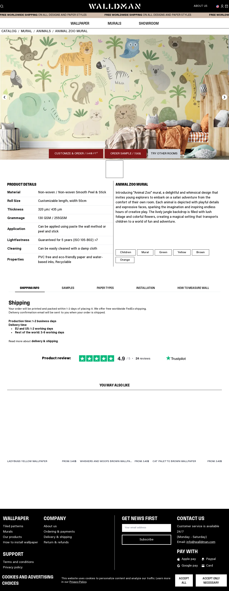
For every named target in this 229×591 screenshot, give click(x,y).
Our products (12, 537)
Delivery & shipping (58, 537)
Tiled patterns (13, 526)
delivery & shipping (44, 341)
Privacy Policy (77, 582)
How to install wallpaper (20, 542)
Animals (43, 31)
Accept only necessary (211, 581)
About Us (200, 6)
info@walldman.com (200, 542)
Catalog (8, 31)
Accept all (184, 581)
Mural (26, 31)
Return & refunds (56, 542)
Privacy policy (13, 567)
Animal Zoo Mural (71, 31)
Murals (8, 531)
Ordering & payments (59, 531)
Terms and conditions (18, 562)
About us (50, 526)
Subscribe (147, 539)
